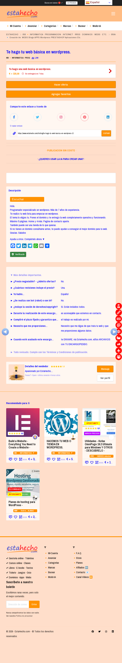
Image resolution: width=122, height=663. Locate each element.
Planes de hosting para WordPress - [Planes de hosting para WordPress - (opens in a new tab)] (22, 525)
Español (92, 2)
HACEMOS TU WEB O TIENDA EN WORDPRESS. (59, 466)
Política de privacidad (24, 637)
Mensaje (105, 391)
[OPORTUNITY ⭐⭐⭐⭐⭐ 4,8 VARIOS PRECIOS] (99, 444)
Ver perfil (105, 400)
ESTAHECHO (12, 34)
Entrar (34, 626)
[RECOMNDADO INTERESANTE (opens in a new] (23, 505)
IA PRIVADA (71, 3)
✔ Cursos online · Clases (18, 585)
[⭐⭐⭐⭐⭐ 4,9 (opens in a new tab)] (23, 444)
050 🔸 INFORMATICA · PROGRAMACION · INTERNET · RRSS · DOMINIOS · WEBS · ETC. (65, 34)
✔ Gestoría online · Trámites (20, 580)
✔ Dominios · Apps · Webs (18, 599)
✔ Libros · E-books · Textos (19, 589)
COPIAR (106, 132)
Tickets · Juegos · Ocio (19, 594)
